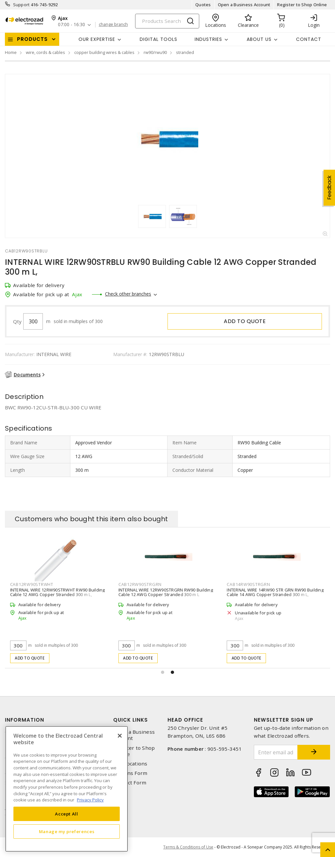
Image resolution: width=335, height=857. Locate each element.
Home (11, 52)
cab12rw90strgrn (140, 584)
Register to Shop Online (302, 5)
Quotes (203, 5)
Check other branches (128, 294)
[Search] (167, 21)
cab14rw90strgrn (248, 584)
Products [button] (32, 39)
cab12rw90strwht (31, 584)
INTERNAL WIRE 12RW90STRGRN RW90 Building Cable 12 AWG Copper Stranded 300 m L (165, 592)
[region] (66, 789)
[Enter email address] (276, 752)
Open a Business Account (244, 5)
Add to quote (245, 321)
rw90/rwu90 (155, 52)
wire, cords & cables (45, 52)
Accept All (66, 814)
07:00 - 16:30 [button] (71, 24)
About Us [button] (259, 39)
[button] (162, 672)
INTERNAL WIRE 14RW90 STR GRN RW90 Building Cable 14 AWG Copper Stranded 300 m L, (275, 592)
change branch (113, 24)
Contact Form (129, 783)
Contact (308, 39)
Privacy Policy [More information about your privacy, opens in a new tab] (90, 800)
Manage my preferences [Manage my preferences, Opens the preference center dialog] (67, 831)
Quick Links (130, 719)
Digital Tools (158, 39)
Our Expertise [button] (97, 39)
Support (21, 5)
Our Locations (130, 764)
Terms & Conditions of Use (188, 847)
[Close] (120, 735)
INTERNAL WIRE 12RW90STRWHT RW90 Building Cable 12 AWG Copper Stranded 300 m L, (57, 592)
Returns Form (130, 773)
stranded (185, 52)
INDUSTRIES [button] (208, 39)
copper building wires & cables (104, 52)
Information (24, 719)
